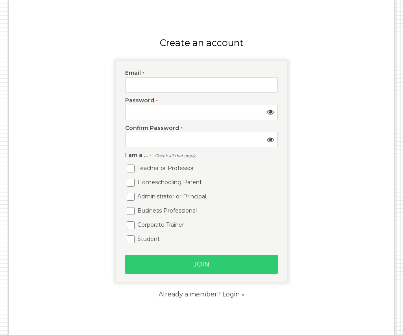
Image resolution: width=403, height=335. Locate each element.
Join (201, 264)
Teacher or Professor (160, 168)
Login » (233, 294)
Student (143, 239)
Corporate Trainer (155, 225)
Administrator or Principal (166, 197)
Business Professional (162, 211)
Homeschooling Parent (164, 183)
